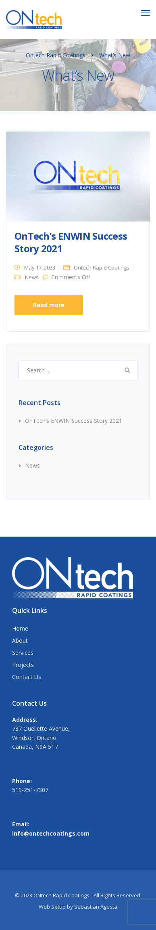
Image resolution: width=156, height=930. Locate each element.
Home (20, 628)
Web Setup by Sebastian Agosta (78, 906)
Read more (48, 305)
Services (22, 652)
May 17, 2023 (39, 267)
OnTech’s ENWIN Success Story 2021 (71, 242)
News (32, 277)
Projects (23, 665)
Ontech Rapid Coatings (101, 267)
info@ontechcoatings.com (50, 833)
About (20, 640)
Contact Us (26, 677)
